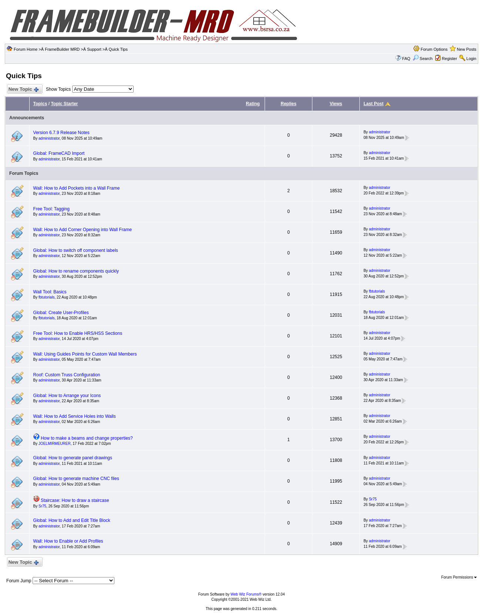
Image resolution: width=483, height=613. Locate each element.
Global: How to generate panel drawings (72, 457)
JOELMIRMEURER (54, 444)
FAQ (406, 58)
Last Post (373, 103)
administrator (49, 138)
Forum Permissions (459, 577)
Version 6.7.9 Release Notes (61, 132)
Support (94, 49)
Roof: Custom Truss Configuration (66, 374)
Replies (288, 103)
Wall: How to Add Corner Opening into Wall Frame (82, 229)
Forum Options (433, 49)
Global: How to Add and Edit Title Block (71, 520)
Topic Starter (64, 103)
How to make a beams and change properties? (87, 438)
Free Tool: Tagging (51, 208)
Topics (40, 103)
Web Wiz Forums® (246, 594)
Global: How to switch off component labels (75, 250)
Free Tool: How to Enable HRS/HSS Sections (78, 333)
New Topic (23, 89)
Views (336, 103)
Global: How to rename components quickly (76, 271)
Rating (252, 103)
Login (471, 58)
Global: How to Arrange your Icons (67, 395)
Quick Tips (118, 49)
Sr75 (42, 506)
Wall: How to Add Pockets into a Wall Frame (76, 188)
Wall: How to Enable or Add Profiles (68, 541)
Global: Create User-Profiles (61, 312)
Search (423, 58)
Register (449, 58)
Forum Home (25, 49)
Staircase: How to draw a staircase (75, 500)
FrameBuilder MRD (62, 49)
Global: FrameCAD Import (59, 153)
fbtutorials (46, 297)
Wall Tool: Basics (50, 291)
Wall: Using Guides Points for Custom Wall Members (85, 354)
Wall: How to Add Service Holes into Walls (74, 416)
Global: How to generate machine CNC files (76, 478)
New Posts (466, 49)
